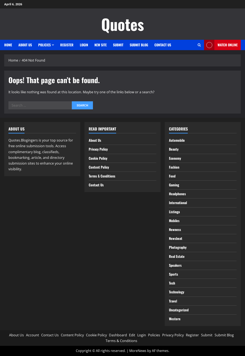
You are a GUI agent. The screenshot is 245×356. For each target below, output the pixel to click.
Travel (173, 301)
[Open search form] (199, 45)
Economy (175, 158)
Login (84, 44)
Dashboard (118, 335)
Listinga (174, 211)
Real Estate (177, 256)
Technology (176, 291)
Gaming (174, 184)
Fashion (174, 167)
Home (8, 44)
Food (172, 176)
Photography (177, 247)
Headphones (177, 193)
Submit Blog (139, 44)
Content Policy (99, 167)
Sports (173, 274)
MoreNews (137, 350)
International (178, 202)
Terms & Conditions (102, 176)
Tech (172, 283)
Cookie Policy (98, 158)
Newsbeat (175, 238)
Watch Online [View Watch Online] (221, 45)
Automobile (177, 140)
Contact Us (162, 44)
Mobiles (174, 220)
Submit (118, 44)
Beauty (173, 149)
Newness (175, 229)
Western (174, 318)
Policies (44, 44)
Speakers (175, 265)
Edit (132, 335)
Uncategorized (179, 309)
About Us (25, 44)
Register (67, 44)
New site (100, 44)
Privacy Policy (98, 149)
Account (32, 335)
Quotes (122, 24)
